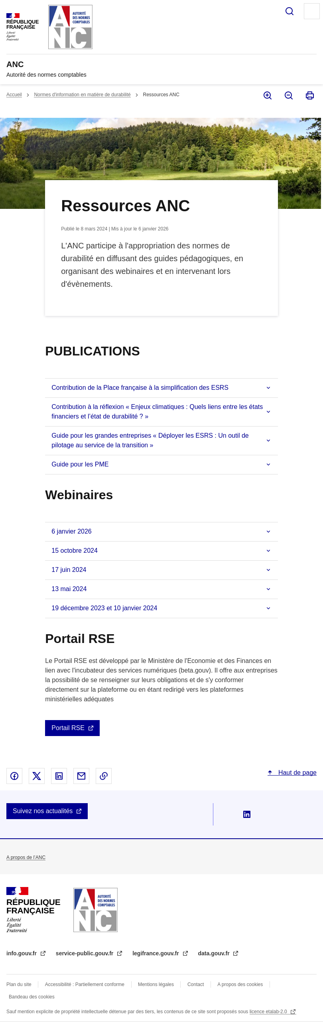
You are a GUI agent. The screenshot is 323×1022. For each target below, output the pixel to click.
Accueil (14, 94)
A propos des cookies (240, 984)
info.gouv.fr (22, 953)
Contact (195, 984)
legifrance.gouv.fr (156, 953)
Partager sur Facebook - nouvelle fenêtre (14, 776)
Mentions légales (156, 984)
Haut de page (296, 772)
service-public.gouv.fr (85, 953)
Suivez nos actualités (43, 811)
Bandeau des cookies (32, 997)
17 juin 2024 (68, 569)
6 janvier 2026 (71, 531)
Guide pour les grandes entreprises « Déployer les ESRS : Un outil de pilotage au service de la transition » (149, 440)
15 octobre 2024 (74, 550)
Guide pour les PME (79, 464)
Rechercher (289, 11)
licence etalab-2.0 (269, 1011)
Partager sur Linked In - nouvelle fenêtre (59, 776)
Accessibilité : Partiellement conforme (84, 984)
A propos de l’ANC (25, 857)
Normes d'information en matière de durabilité (82, 94)
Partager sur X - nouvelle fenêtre (37, 776)
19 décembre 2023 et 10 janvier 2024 (104, 608)
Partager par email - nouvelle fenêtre (81, 776)
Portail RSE (68, 727)
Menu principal (312, 11)
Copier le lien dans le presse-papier (104, 776)
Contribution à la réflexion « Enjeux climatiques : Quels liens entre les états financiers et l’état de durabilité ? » (157, 411)
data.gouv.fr (214, 953)
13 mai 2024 (69, 588)
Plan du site (19, 984)
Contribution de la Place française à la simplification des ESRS (139, 387)
